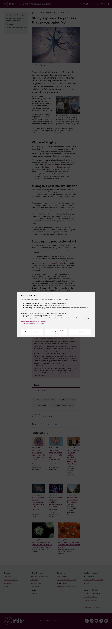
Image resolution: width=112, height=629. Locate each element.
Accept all (80, 332)
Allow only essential (32, 332)
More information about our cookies (33, 322)
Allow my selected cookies (56, 332)
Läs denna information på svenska (32, 324)
